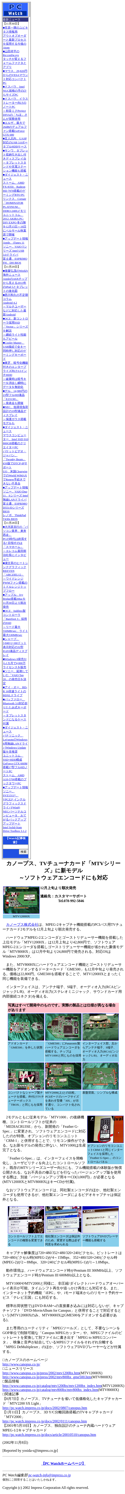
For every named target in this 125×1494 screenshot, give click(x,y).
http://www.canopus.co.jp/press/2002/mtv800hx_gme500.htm (46, 1377)
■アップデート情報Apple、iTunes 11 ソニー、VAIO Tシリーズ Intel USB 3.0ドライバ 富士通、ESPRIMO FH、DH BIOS (15, 250)
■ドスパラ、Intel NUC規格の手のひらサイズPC (14, 90)
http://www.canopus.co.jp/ (21, 1364)
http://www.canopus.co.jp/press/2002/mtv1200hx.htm (41, 1373)
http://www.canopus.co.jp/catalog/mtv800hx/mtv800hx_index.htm (50, 1390)
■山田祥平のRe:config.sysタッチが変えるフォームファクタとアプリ (14, 59)
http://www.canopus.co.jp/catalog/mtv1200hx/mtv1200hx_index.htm (52, 1386)
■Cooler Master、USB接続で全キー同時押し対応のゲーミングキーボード (14, 350)
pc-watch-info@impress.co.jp (50, 1475)
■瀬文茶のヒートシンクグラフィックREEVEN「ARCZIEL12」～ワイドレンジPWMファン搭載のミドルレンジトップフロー (15, 576)
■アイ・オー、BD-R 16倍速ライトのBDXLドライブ (15, 691)
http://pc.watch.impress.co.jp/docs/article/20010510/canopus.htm (49, 1435)
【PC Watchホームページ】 (63, 1463)
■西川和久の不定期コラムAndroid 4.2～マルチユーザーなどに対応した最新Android (15, 304)
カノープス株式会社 (22, 924)
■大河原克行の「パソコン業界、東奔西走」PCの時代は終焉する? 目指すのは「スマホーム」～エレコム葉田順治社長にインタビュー (15, 543)
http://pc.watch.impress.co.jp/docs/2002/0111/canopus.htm (44, 1421)
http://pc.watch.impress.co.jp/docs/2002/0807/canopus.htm (44, 1408)
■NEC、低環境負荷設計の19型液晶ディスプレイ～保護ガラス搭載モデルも (15, 415)
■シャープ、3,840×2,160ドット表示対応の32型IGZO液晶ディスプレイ (15, 647)
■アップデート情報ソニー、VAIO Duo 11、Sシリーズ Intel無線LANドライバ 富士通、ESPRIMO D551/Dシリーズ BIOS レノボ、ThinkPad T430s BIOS (15, 503)
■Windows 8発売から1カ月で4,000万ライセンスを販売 (15, 663)
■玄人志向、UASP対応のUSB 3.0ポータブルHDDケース (15, 142)
